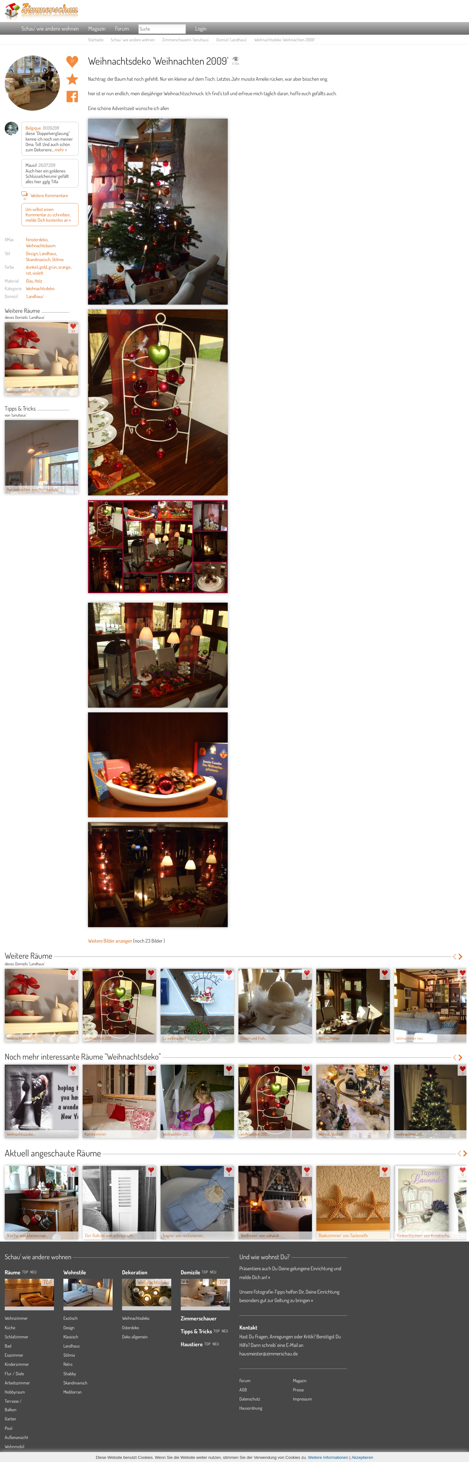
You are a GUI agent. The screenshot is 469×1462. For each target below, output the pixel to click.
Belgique (33, 128)
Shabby (69, 1373)
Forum (122, 28)
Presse (298, 1389)
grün (53, 267)
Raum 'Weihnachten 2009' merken (72, 79)
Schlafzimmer (16, 1336)
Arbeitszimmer (17, 1382)
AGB (243, 1389)
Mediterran (72, 1392)
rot (28, 273)
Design (32, 253)
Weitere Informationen (328, 1457)
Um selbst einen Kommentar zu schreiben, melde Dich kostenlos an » (48, 214)
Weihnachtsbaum (41, 245)
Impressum (302, 1398)
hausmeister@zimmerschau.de (268, 1353)
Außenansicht (16, 1437)
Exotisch (70, 1318)
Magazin (97, 28)
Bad (8, 1345)
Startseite (95, 39)
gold (43, 267)
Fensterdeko (37, 239)
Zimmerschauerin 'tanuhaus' (185, 39)
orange (64, 267)
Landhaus (47, 253)
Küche (10, 1327)
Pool (8, 1428)
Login (201, 28)
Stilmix (58, 259)
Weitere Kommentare (44, 195)
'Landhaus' (35, 296)
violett (37, 273)
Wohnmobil (14, 1446)
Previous (71, 311)
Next (76, 311)
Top (205, 1272)
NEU (33, 1272)
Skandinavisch (38, 259)
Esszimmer (14, 1355)
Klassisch (70, 1336)
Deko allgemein (135, 1336)
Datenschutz (249, 1398)
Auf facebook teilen (72, 96)
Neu (213, 1272)
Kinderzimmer (17, 1364)
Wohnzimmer (16, 1318)
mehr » (61, 149)
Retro (68, 1364)
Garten (10, 1418)
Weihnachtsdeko (40, 288)
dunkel (32, 267)
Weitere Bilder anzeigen (110, 941)
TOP (25, 1272)
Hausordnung (250, 1408)
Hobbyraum (15, 1392)
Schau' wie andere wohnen (50, 28)
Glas (29, 281)
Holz (38, 281)
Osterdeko (130, 1327)
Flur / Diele (14, 1373)
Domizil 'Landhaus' (231, 39)
